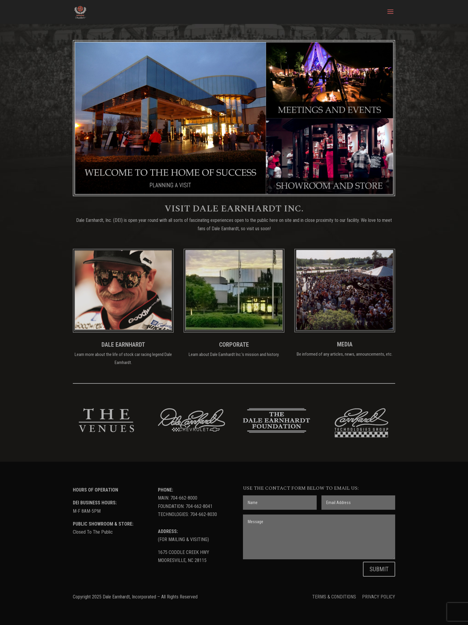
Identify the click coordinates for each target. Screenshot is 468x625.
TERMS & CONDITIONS (334, 597)
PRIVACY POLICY (378, 597)
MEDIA (344, 344)
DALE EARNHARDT (123, 344)
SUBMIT (379, 569)
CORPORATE (234, 344)
